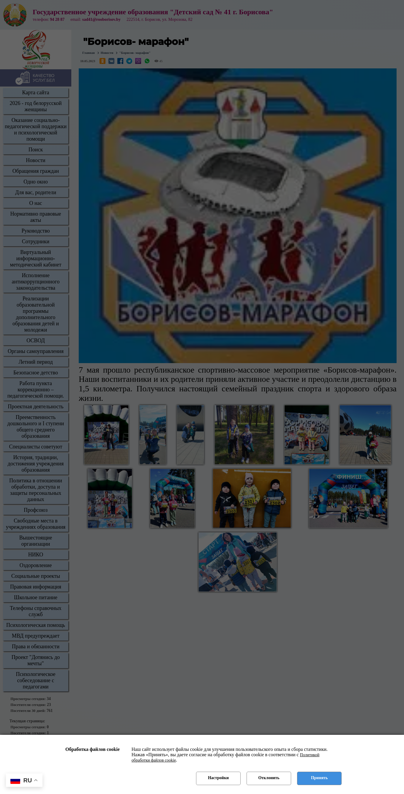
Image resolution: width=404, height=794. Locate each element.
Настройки (218, 778)
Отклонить (268, 778)
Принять (319, 778)
